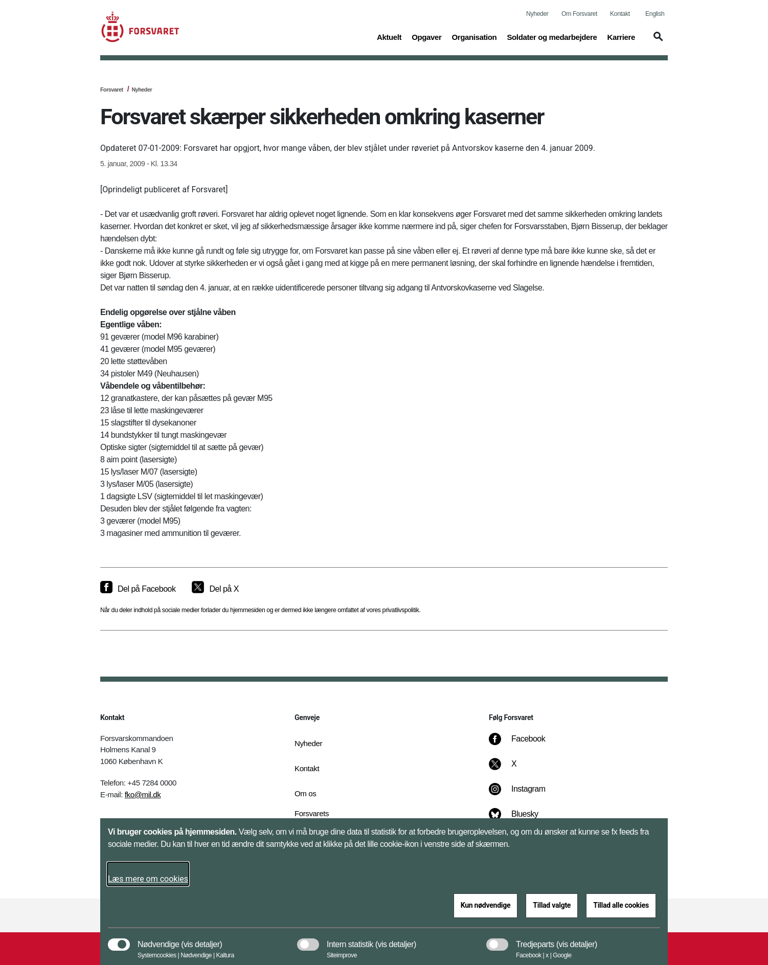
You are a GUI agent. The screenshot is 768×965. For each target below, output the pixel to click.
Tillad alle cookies (621, 905)
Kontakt (620, 13)
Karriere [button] (621, 36)
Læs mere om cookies (148, 879)
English (654, 13)
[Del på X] (215, 589)
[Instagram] (524, 794)
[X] (514, 769)
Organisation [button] (473, 36)
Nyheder (537, 13)
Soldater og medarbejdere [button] (552, 36)
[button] (656, 41)
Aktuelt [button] (389, 36)
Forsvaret (111, 89)
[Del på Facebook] (137, 589)
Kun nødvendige (486, 905)
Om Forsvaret (579, 13)
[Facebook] (524, 744)
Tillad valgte (552, 905)
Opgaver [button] (426, 36)
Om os (305, 793)
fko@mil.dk (143, 794)
